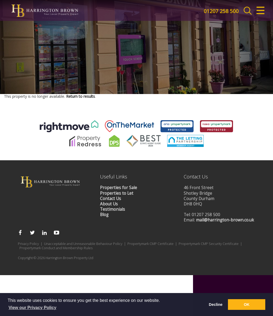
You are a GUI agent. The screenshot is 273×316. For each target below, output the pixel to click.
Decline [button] (215, 304)
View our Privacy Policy (32, 307)
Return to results (80, 223)
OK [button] (247, 304)
